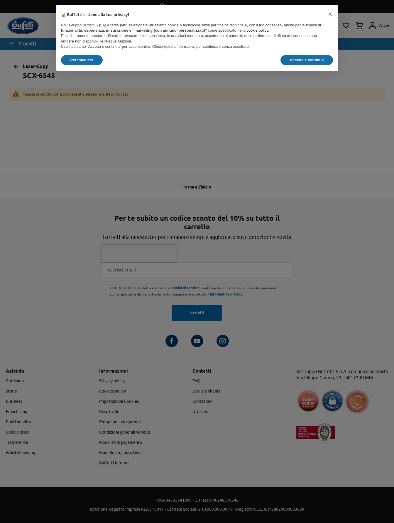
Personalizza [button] (82, 60)
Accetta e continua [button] (307, 60)
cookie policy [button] (257, 30)
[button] (330, 14)
